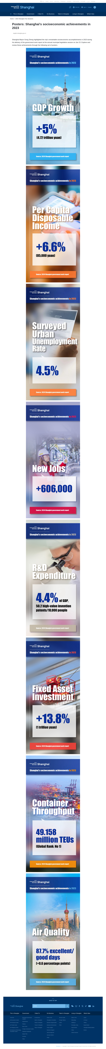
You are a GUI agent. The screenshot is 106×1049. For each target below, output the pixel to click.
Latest (60, 1022)
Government (30, 14)
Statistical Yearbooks (26, 1031)
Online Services (74, 1032)
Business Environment (51, 1025)
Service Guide (62, 1017)
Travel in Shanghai (38, 1025)
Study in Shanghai (38, 1022)
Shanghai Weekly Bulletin (89, 1027)
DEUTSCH (56, 1)
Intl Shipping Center (14, 1027)
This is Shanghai (18, 14)
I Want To (40, 14)
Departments (25, 1021)
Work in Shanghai (38, 1020)
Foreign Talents (62, 1020)
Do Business (50, 14)
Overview (12, 1017)
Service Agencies (50, 1032)
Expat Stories (74, 1027)
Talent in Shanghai (63, 14)
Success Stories (50, 1035)
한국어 (51, 1)
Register (90, 7)
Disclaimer (58, 1046)
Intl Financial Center (14, 1022)
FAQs (23, 1038)
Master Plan (24, 1033)
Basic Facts (24, 1026)
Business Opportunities (52, 1022)
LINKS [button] (51, 1006)
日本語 (47, 1)
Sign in (85, 7)
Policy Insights (50, 1027)
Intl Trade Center (13, 1025)
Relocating (73, 1020)
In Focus (85, 1020)
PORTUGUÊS (76, 1)
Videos (85, 1022)
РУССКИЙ (83, 1)
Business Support (50, 1030)
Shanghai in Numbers (51, 1020)
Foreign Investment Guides (28, 1028)
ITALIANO (93, 1)
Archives (24, 1036)
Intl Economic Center (14, 1020)
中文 (42, 1)
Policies (24, 1024)
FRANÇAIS (63, 1)
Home (12, 19)
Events (85, 1030)
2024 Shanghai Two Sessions (24, 19)
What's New (90, 14)
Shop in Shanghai (38, 1027)
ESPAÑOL (69, 1)
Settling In (73, 1022)
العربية (88, 1)
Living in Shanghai (77, 14)
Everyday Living (74, 1025)
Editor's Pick (49, 1017)
